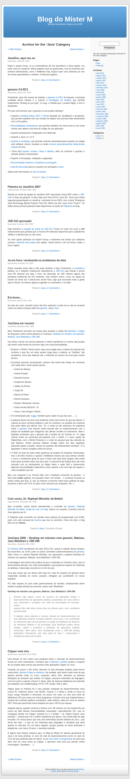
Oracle (98, 138)
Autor (98, 63)
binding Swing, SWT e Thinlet (35, 116)
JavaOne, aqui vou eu (21, 58)
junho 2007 (100, 102)
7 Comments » (53, 314)
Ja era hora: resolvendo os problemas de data (37, 260)
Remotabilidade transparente (24, 126)
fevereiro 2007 (101, 109)
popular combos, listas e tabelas (38, 151)
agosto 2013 (101, 76)
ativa (61, 167)
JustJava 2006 (16, 549)
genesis (43, 308)
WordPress (80, 769)
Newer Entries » (77, 49)
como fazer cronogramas (60, 739)
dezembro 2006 (102, 114)
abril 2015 (100, 73)
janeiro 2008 (101, 97)
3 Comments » (53, 80)
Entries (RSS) (56, 771)
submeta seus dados (26, 242)
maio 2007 (100, 104)
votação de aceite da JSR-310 (38, 229)
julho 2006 (100, 126)
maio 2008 (100, 90)
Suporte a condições (20, 141)
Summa (37, 520)
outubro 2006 (101, 119)
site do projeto (39, 172)
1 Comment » (54, 642)
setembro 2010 (102, 88)
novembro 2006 (102, 116)
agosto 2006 (101, 123)
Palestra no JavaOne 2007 (24, 186)
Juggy (33, 416)
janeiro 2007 (101, 111)
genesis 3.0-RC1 (18, 89)
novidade (78, 268)
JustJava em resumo (21, 323)
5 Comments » (53, 211)
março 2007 (100, 107)
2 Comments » (53, 177)
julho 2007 (100, 100)
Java (43, 80)
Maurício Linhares (59, 662)
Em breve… (15, 297)
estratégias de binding (60, 100)
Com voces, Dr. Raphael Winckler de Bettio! (35, 498)
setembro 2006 (102, 121)
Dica (57, 308)
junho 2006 (100, 128)
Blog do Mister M (65, 19)
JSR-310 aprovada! (20, 221)
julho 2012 (100, 83)
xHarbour (40, 672)
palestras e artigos (76, 331)
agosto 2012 (101, 80)
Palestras (68, 206)
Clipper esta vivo (18, 651)
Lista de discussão (19, 167)
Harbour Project (26, 672)
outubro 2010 (101, 85)
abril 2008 (100, 92)
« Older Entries (14, 49)
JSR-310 (60, 271)
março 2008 (100, 95)
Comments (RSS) (72, 771)
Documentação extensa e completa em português (33, 162)
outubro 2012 (101, 78)
